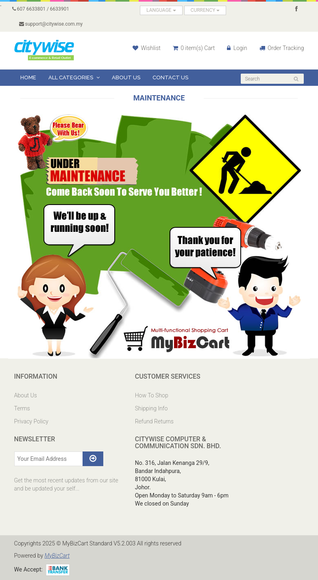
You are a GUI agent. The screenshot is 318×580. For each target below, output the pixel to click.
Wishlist (147, 48)
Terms (22, 408)
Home (28, 77)
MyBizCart (57, 555)
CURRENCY (205, 10)
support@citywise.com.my (51, 24)
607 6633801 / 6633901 (41, 9)
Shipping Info (151, 408)
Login (237, 48)
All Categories (74, 77)
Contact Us (170, 77)
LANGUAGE (161, 10)
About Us (126, 77)
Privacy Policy (31, 421)
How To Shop (151, 395)
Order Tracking (281, 48)
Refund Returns (154, 421)
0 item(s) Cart (194, 48)
